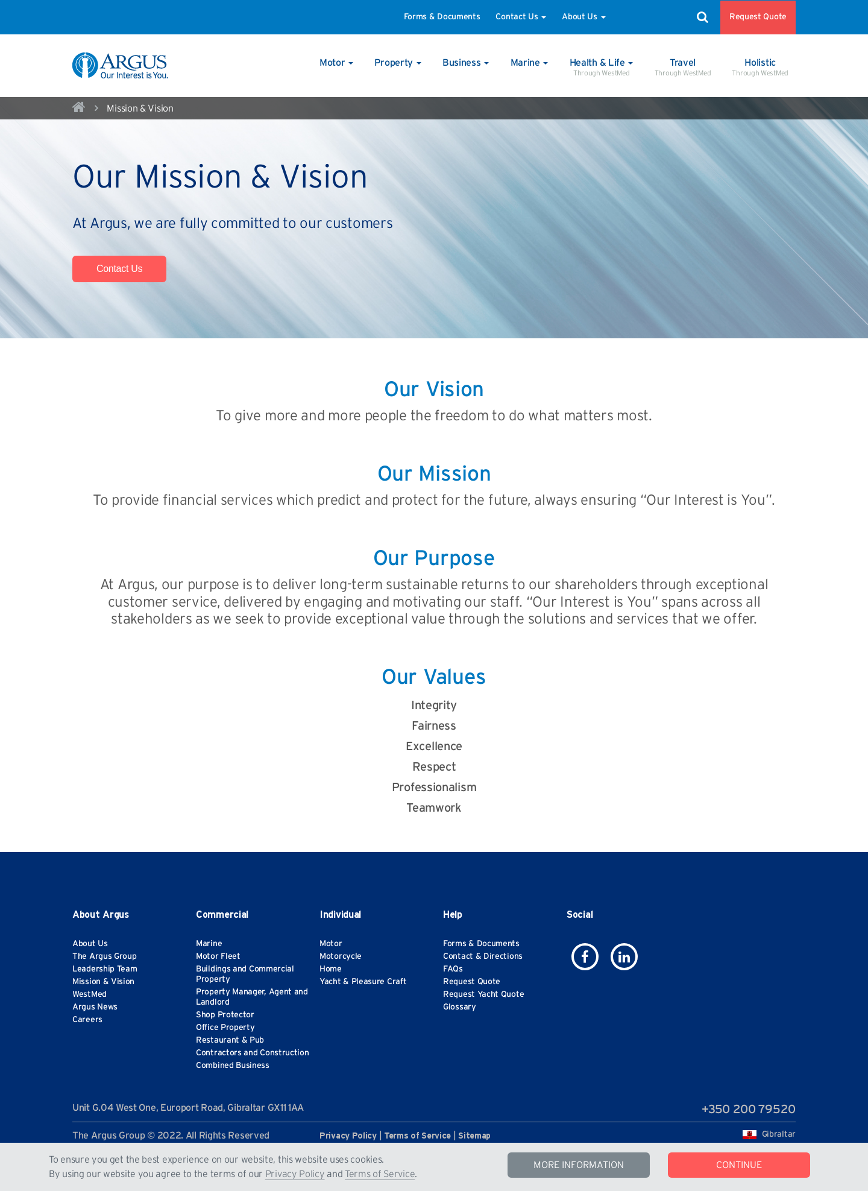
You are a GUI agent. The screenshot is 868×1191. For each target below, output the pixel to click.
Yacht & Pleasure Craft (362, 982)
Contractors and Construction (252, 1053)
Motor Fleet (218, 956)
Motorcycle (340, 956)
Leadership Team (104, 969)
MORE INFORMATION (578, 1165)
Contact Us (520, 17)
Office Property (225, 1027)
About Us (583, 17)
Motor (330, 944)
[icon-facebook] (585, 956)
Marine (209, 944)
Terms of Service (380, 1174)
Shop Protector (225, 1015)
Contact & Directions (483, 956)
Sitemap (474, 1136)
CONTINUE (739, 1165)
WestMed (89, 994)
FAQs (453, 969)
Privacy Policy (295, 1174)
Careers (87, 1020)
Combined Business (232, 1065)
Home (330, 969)
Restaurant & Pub (230, 1040)
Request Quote (758, 17)
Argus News (95, 1007)
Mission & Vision (103, 982)
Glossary (459, 1007)
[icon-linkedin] (624, 956)
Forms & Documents (442, 17)
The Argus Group (104, 956)
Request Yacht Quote (483, 994)
